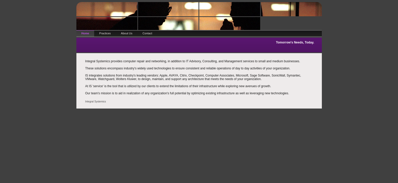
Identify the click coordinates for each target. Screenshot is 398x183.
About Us (126, 33)
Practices (105, 33)
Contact (147, 33)
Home (85, 33)
